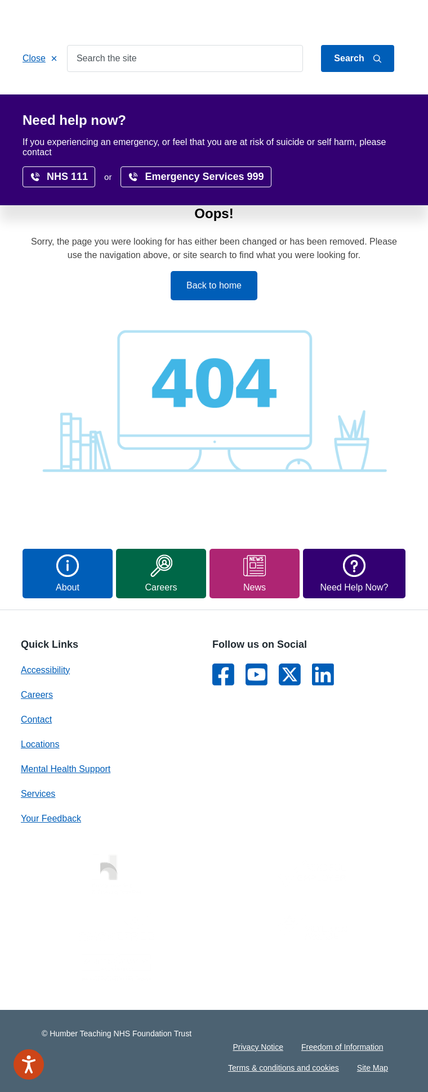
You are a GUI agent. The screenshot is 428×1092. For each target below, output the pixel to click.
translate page (368, 143)
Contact (391, 18)
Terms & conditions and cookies (283, 1067)
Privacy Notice (258, 1047)
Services (94, 96)
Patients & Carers (167, 96)
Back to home (214, 285)
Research (52, 120)
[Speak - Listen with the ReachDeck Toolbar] (29, 1064)
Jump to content (297, 18)
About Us (352, 18)
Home (45, 96)
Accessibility (115, 120)
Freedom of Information (342, 1047)
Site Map (372, 1067)
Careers (369, 96)
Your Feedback (51, 818)
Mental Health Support (65, 769)
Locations (312, 96)
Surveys (177, 120)
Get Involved (247, 96)
